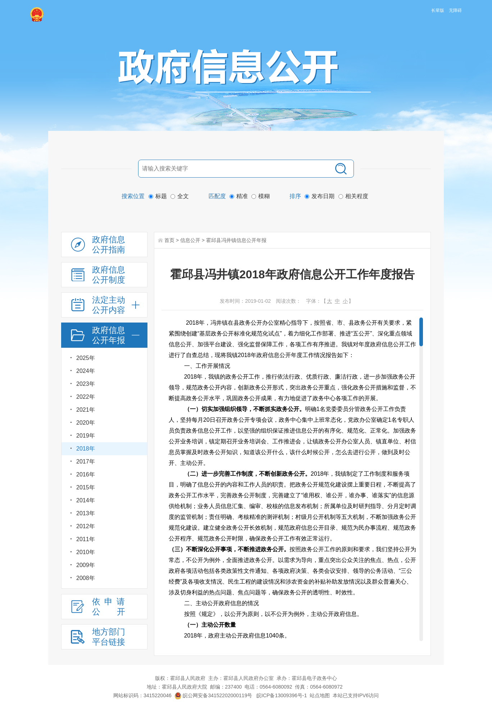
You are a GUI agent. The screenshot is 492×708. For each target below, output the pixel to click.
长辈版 (437, 10)
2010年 (85, 552)
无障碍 (455, 10)
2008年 (85, 578)
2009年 (85, 565)
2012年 (85, 526)
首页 (169, 240)
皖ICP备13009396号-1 (281, 695)
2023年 (85, 384)
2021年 (85, 410)
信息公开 (190, 240)
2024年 (85, 371)
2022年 (85, 397)
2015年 (85, 487)
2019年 (85, 436)
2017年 (85, 461)
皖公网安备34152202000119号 (213, 695)
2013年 (85, 513)
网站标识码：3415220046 (142, 695)
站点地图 (320, 695)
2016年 (85, 474)
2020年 (85, 423)
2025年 (85, 358)
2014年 (85, 500)
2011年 (85, 539)
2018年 (85, 449)
